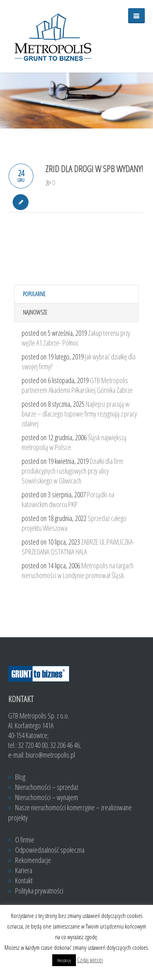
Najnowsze (35, 312)
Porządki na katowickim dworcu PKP (68, 499)
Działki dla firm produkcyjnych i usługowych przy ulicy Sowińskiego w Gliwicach (72, 471)
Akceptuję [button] (64, 960)
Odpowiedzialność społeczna (49, 850)
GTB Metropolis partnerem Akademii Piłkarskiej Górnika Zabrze (77, 385)
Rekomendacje (33, 860)
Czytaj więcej (90, 959)
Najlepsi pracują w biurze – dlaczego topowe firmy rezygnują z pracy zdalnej (79, 413)
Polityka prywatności (39, 891)
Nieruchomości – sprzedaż (46, 787)
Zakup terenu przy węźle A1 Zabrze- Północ (76, 338)
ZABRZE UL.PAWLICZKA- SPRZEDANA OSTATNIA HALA (78, 546)
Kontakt (24, 880)
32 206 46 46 (65, 745)
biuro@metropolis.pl (50, 755)
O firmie (24, 840)
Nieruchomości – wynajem (46, 797)
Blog (20, 777)
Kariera (23, 870)
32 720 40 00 (32, 745)
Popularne (34, 294)
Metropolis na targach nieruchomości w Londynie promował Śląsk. (77, 570)
